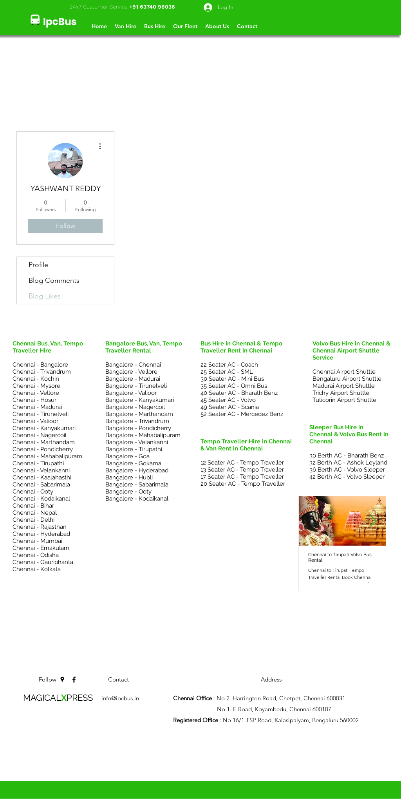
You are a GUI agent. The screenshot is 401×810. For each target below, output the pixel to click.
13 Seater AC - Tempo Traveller (242, 469)
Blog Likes (45, 296)
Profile (38, 264)
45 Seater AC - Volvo (228, 399)
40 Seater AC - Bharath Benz (239, 392)
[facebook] (74, 679)
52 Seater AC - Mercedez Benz (241, 414)
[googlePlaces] (62, 679)
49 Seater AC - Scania (229, 406)
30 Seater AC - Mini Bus (232, 378)
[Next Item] (373, 521)
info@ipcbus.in (120, 698)
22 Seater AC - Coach (229, 364)
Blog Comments (54, 280)
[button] (247, 26)
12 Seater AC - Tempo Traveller (242, 462)
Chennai (174, 748)
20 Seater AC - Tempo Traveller (242, 483)
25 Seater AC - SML (226, 371)
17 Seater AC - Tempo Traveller (242, 476)
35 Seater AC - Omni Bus (233, 385)
